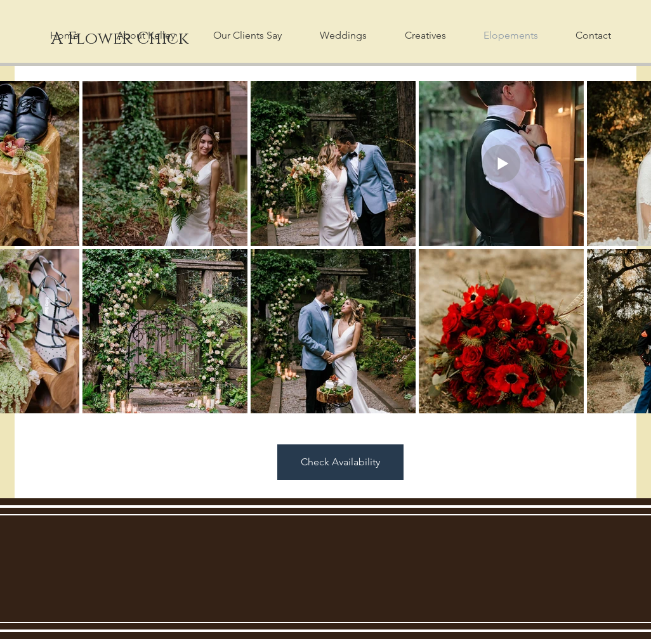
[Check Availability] (340, 462)
